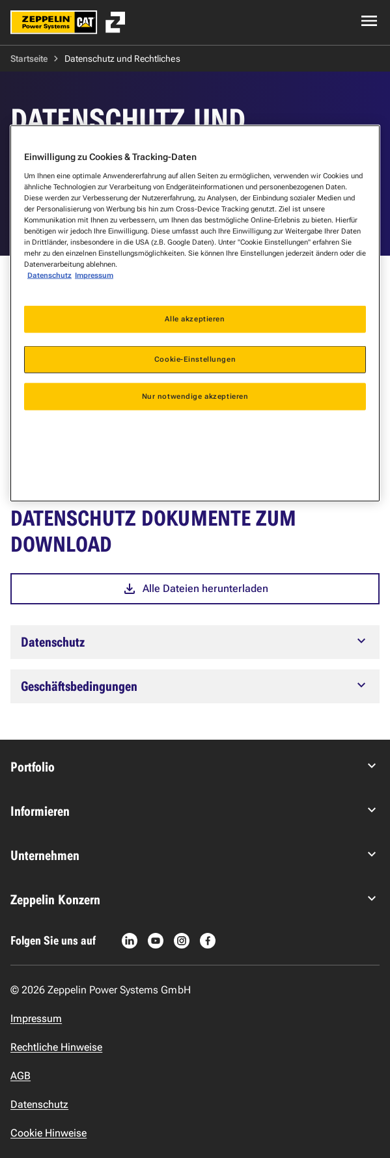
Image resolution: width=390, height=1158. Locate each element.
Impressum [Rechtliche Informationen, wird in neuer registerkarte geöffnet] (94, 275)
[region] (195, 313)
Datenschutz (49, 275)
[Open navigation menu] (369, 20)
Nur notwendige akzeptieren (195, 396)
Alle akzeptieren (195, 318)
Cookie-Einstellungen (195, 359)
